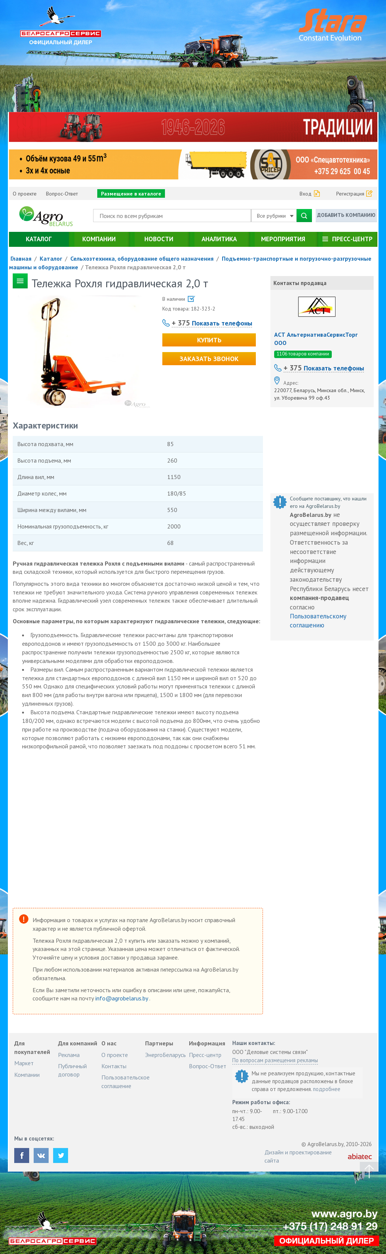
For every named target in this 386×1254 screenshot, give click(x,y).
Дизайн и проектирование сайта (298, 1156)
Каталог (39, 239)
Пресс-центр (352, 239)
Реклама (69, 1054)
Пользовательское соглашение (125, 1081)
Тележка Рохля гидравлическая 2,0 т (135, 267)
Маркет (24, 1063)
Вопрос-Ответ (62, 193)
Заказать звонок (209, 358)
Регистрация (350, 193)
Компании (99, 239)
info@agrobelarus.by (122, 998)
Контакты (113, 1066)
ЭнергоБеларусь (165, 1054)
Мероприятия (283, 239)
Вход (306, 193)
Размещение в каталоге (131, 193)
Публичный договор (72, 1070)
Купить (209, 340)
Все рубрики (275, 215)
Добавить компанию (346, 215)
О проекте (25, 193)
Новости (158, 239)
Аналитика (219, 239)
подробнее (326, 1089)
